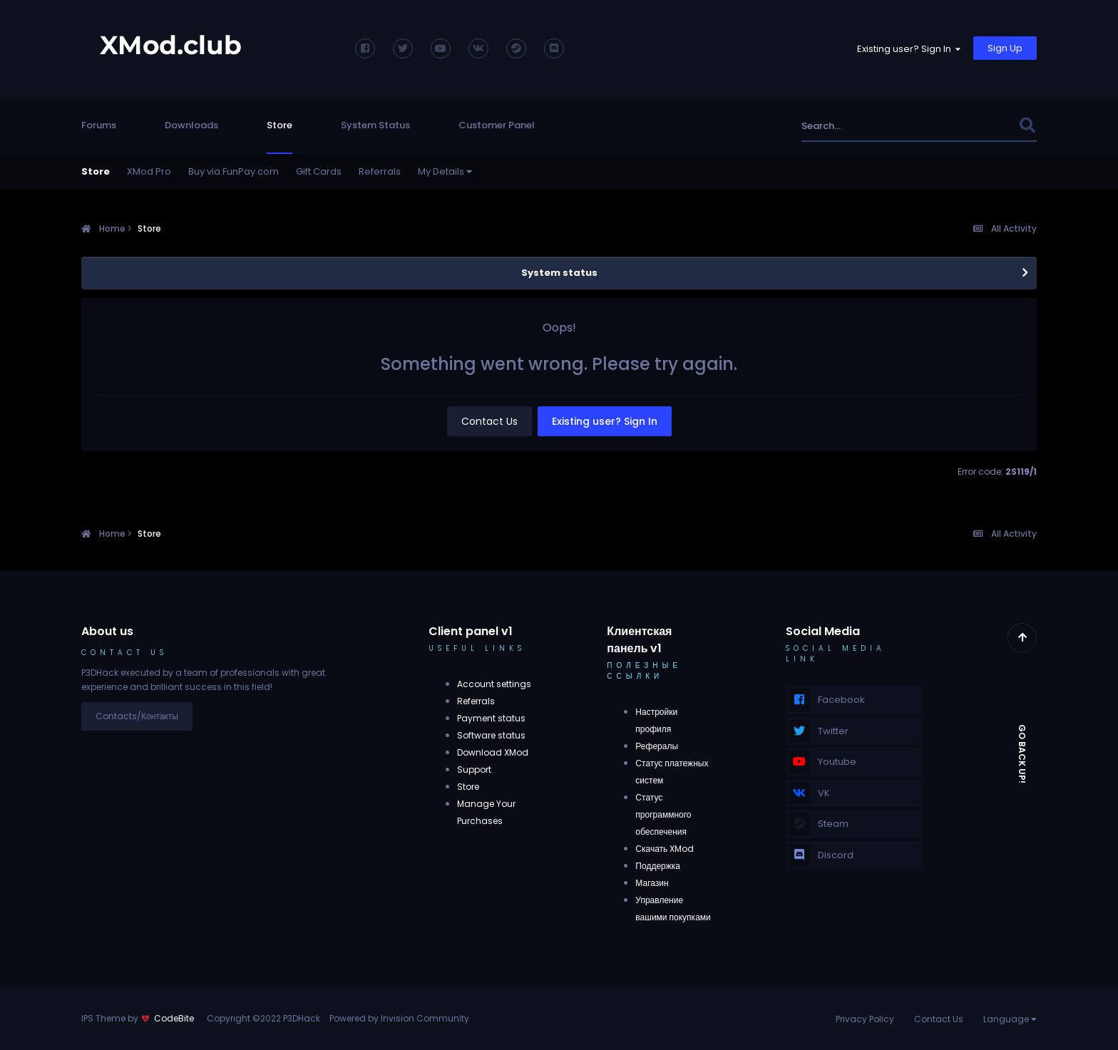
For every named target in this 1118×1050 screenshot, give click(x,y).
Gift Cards (319, 171)
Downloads (191, 125)
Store (279, 125)
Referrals (380, 171)
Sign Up (1005, 48)
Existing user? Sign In (908, 49)
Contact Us (489, 421)
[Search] (876, 126)
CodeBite (174, 1018)
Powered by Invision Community (399, 1018)
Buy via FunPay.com (233, 171)
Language (1010, 1019)
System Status (375, 125)
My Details (445, 171)
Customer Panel (496, 125)
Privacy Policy (865, 1019)
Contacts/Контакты (137, 716)
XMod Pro (149, 171)
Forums (98, 125)
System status (559, 272)
